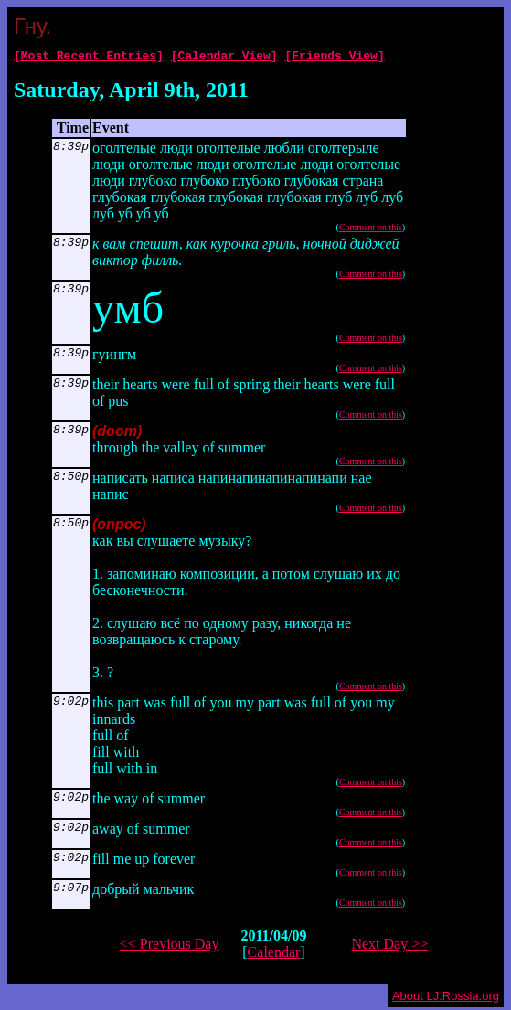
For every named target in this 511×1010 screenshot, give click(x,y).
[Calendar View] (224, 57)
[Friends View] (334, 57)
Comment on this (370, 230)
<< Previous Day (169, 946)
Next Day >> (389, 946)
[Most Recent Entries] (89, 57)
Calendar (274, 954)
